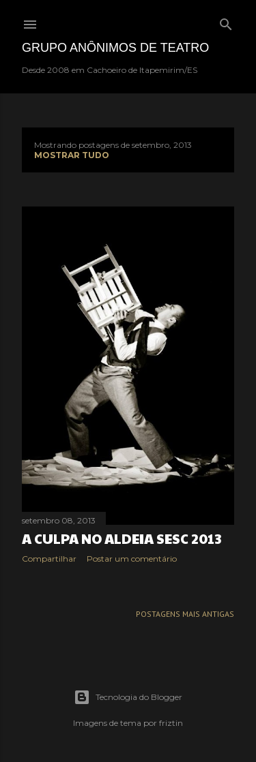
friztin (171, 723)
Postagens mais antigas (185, 614)
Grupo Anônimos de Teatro (115, 48)
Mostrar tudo (71, 155)
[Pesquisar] (226, 21)
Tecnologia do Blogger (128, 697)
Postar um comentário (132, 558)
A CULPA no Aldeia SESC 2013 (121, 538)
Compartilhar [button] (49, 558)
